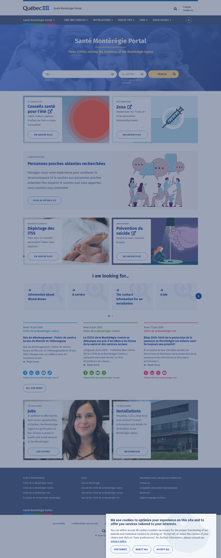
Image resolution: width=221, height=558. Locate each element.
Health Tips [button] (125, 19)
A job (163, 303)
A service (78, 303)
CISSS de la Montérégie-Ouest (38, 496)
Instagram (37, 386)
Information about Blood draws (41, 305)
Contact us (188, 10)
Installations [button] (102, 19)
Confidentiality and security (85, 536)
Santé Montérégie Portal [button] (38, 20)
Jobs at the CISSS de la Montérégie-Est (100, 511)
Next (199, 304)
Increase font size (189, 20)
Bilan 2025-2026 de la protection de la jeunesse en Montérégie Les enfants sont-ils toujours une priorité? (170, 349)
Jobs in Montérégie (90, 496)
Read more (33, 374)
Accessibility (59, 536)
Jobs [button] (142, 19)
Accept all (163, 550)
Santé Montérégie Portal (37, 523)
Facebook (25, 386)
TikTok (50, 386)
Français (187, 7)
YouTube (43, 386)
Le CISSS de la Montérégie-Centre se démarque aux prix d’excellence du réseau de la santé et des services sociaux (109, 351)
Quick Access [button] (161, 19)
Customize (120, 550)
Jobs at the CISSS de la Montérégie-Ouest (101, 501)
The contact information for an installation (129, 307)
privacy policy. (119, 542)
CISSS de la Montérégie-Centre (38, 501)
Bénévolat (145, 506)
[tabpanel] (44, 305)
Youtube (98, 386)
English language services (152, 511)
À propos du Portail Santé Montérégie (41, 511)
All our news (34, 401)
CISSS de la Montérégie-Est (36, 506)
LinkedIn (31, 386)
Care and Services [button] (75, 19)
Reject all (142, 550)
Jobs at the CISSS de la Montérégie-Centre (102, 506)
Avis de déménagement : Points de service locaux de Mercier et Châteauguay (47, 349)
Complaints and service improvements (158, 501)
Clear (112, 74)
